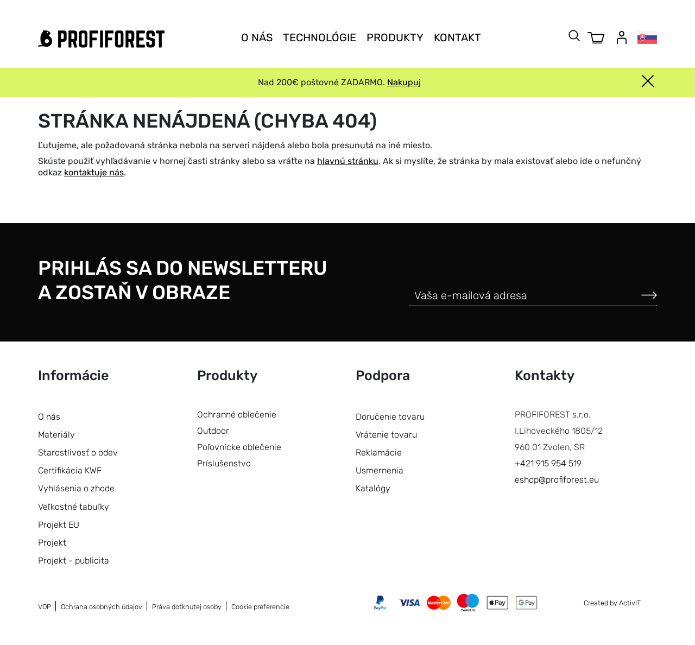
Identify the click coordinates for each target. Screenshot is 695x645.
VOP (44, 607)
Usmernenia (379, 470)
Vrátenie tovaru (386, 434)
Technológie (319, 37)
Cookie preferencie (260, 607)
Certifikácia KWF (70, 470)
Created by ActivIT (612, 603)
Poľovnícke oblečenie (239, 447)
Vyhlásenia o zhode (76, 488)
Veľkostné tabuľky (73, 507)
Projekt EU (58, 525)
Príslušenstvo (224, 463)
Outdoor (213, 431)
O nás (257, 37)
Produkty (395, 37)
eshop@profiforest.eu (557, 480)
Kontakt (457, 37)
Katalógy (373, 488)
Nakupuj (404, 82)
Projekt (52, 543)
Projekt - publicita (73, 560)
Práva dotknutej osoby (187, 607)
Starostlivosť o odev (78, 452)
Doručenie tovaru (390, 417)
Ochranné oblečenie (236, 414)
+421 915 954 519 (548, 463)
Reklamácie (379, 452)
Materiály (56, 434)
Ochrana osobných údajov (101, 607)
